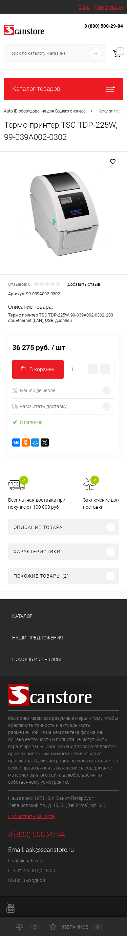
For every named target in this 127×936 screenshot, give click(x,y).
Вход (84, 7)
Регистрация (108, 7)
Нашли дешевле (33, 391)
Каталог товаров (63, 89)
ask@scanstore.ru (50, 849)
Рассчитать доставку (39, 406)
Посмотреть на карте (31, 816)
